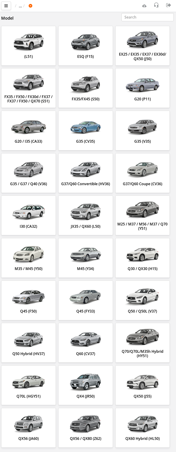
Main (22, 5)
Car (39, 5)
